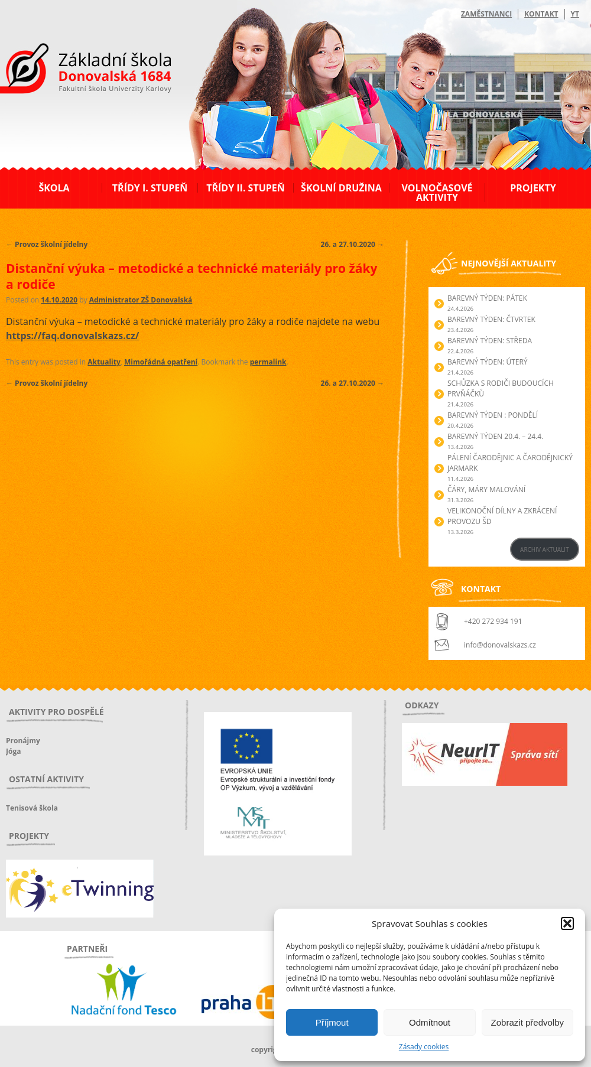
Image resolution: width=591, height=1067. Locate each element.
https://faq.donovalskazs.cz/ (72, 335)
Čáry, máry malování (486, 489)
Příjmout (332, 1022)
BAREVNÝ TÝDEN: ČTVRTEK (491, 319)
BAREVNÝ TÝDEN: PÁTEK (487, 298)
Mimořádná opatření (160, 362)
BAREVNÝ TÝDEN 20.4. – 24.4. (495, 436)
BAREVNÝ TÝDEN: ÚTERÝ (487, 362)
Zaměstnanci (486, 14)
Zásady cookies (424, 1047)
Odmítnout (429, 1022)
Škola (53, 188)
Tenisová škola (32, 808)
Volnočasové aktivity (436, 192)
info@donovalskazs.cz (500, 645)
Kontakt (541, 14)
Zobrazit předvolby (527, 1022)
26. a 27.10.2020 (352, 244)
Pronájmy (23, 741)
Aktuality (103, 362)
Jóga (13, 751)
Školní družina (341, 188)
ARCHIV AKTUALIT (544, 549)
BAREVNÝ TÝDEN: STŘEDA (489, 341)
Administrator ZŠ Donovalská (141, 300)
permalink (268, 362)
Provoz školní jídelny (46, 244)
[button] (567, 923)
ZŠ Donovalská (70, 70)
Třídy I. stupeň (149, 188)
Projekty (533, 188)
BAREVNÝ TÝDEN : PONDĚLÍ (492, 415)
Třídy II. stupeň (245, 188)
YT (575, 14)
